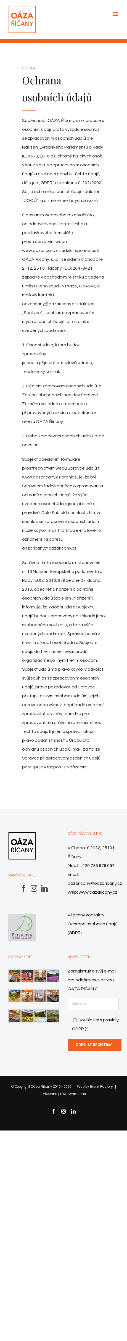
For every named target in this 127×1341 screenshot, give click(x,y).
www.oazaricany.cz (98, 892)
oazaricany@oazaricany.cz (95, 883)
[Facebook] (23, 888)
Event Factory (101, 1087)
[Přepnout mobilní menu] (116, 14)
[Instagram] (34, 888)
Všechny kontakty (86, 915)
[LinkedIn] (44, 888)
